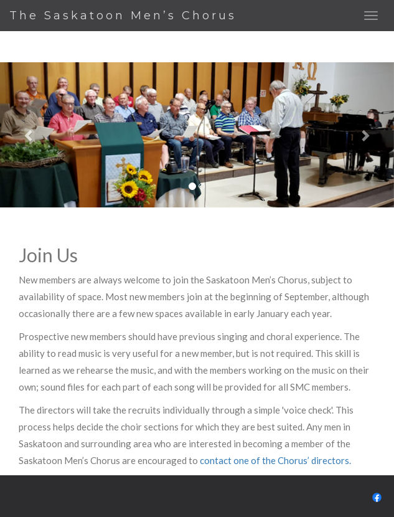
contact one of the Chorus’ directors (274, 460)
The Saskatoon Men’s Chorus (123, 15)
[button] (29, 134)
